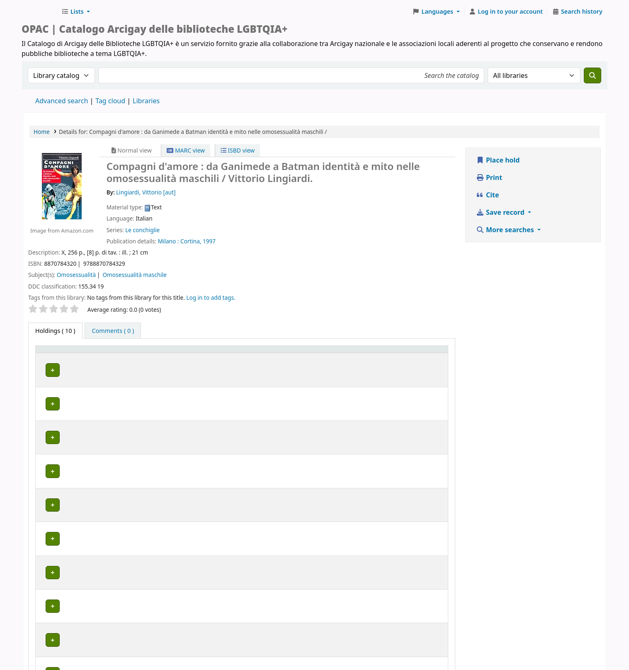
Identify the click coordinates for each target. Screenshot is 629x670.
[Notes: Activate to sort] (425, 357)
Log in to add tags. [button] (210, 297)
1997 (209, 241)
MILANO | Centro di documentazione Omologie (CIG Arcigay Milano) (177, 497)
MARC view (186, 150)
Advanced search (61, 100)
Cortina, (191, 241)
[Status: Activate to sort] (376, 357)
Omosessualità (76, 275)
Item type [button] (46, 357)
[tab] (113, 331)
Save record (501, 212)
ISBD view (238, 150)
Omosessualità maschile (135, 275)
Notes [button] (416, 361)
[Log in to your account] (506, 11)
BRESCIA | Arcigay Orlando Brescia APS (136, 424)
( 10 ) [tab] (55, 331)
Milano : (168, 241)
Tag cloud (110, 100)
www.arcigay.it (244, 646)
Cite (487, 194)
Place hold (498, 160)
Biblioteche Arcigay (39, 11)
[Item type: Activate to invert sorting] (57, 357)
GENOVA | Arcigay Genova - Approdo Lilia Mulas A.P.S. (157, 471)
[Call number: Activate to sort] (317, 357)
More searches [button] (506, 229)
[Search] (592, 75)
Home (42, 132)
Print (489, 177)
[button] (75, 11)
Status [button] (362, 361)
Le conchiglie (142, 230)
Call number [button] (307, 361)
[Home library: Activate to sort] (181, 357)
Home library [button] (101, 361)
